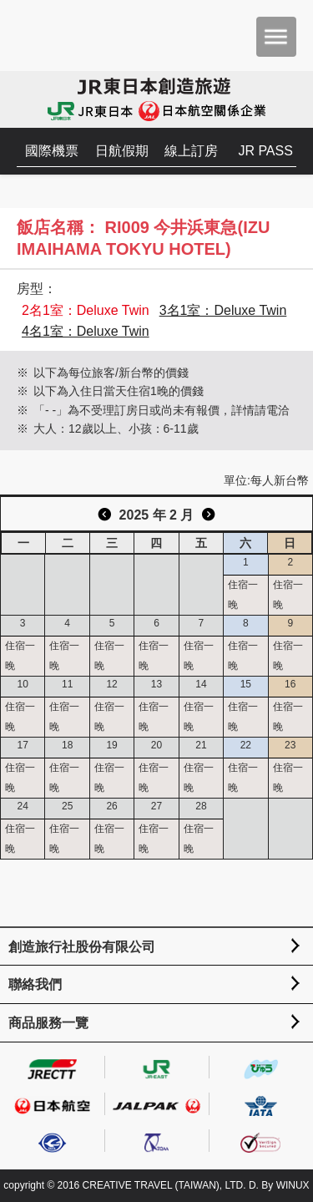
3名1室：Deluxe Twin (223, 310)
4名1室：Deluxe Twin (85, 331)
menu (276, 37)
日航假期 (122, 151)
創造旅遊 (63, 35)
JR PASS (265, 151)
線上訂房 (191, 151)
